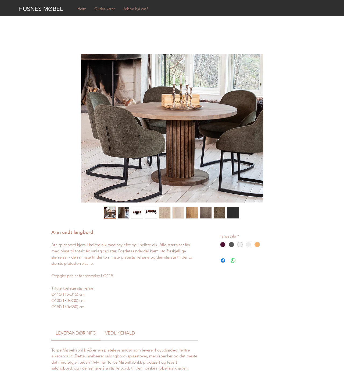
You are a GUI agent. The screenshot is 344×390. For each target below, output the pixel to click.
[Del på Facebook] (223, 260)
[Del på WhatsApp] (233, 260)
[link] (76, 333)
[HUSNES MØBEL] (43, 9)
